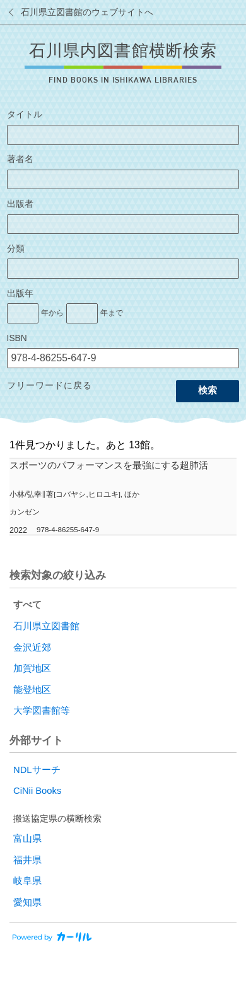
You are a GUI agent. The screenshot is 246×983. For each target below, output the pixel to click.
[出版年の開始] (22, 313)
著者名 (20, 159)
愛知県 (27, 902)
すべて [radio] (27, 605)
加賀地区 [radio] (32, 668)
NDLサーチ (37, 770)
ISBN (17, 338)
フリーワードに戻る (49, 385)
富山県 (27, 839)
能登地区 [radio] (32, 690)
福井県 (27, 860)
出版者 (20, 204)
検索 (207, 390)
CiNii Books (37, 791)
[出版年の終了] (82, 313)
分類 (16, 248)
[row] (123, 496)
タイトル (24, 114)
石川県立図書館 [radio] (46, 626)
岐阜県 (27, 881)
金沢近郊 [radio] (32, 648)
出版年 (20, 293)
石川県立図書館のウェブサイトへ (87, 12)
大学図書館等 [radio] (41, 711)
